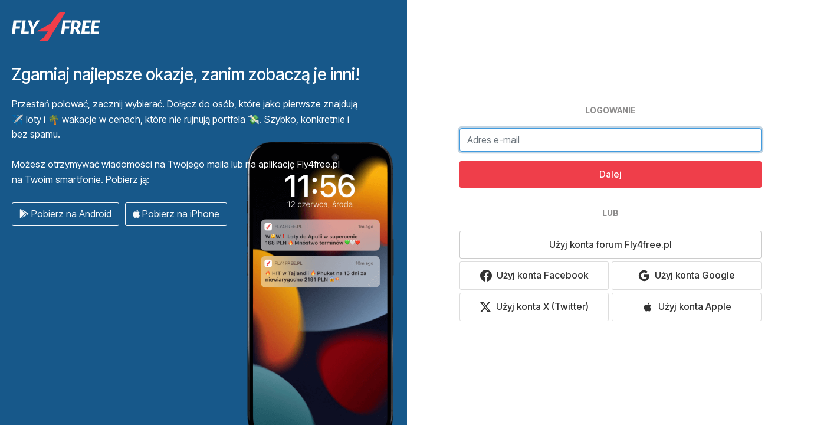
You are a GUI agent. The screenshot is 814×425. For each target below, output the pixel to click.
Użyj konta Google (686, 275)
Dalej (610, 174)
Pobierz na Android (65, 214)
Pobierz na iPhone (176, 214)
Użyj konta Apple (686, 306)
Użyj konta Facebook (534, 275)
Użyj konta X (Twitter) (534, 306)
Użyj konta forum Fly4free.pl (610, 244)
